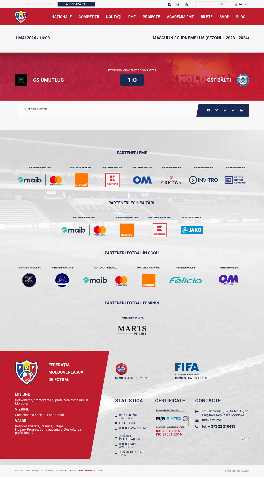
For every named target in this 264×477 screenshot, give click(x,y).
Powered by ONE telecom (237, 471)
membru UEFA (124, 378)
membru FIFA (183, 378)
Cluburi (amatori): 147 (133, 429)
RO (238, 4)
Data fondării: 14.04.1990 (128, 416)
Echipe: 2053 (127, 423)
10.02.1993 (141, 378)
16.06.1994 (201, 378)
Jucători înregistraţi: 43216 (132, 437)
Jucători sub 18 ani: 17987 (132, 453)
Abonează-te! (76, 4)
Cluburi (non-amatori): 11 (127, 445)
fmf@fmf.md (211, 420)
